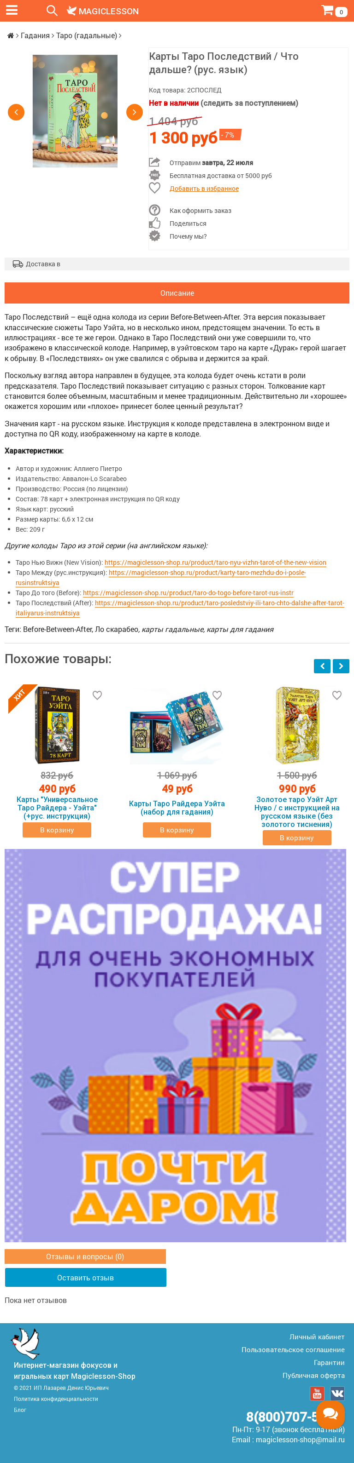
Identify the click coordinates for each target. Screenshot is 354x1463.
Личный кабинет (317, 1336)
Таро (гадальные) (86, 35)
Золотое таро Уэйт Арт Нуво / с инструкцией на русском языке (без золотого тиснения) (297, 812)
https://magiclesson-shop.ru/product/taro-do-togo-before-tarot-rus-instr (188, 592)
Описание (177, 293)
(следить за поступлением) (249, 103)
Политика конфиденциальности (56, 1398)
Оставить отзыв (85, 1277)
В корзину (57, 829)
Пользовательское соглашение (293, 1349)
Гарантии (329, 1362)
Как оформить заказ (200, 210)
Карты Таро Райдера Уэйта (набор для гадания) (177, 807)
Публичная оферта (314, 1375)
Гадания (35, 35)
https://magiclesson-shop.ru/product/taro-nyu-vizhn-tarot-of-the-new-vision (215, 562)
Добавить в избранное (204, 188)
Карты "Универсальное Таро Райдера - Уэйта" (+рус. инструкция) (57, 808)
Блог (20, 1409)
